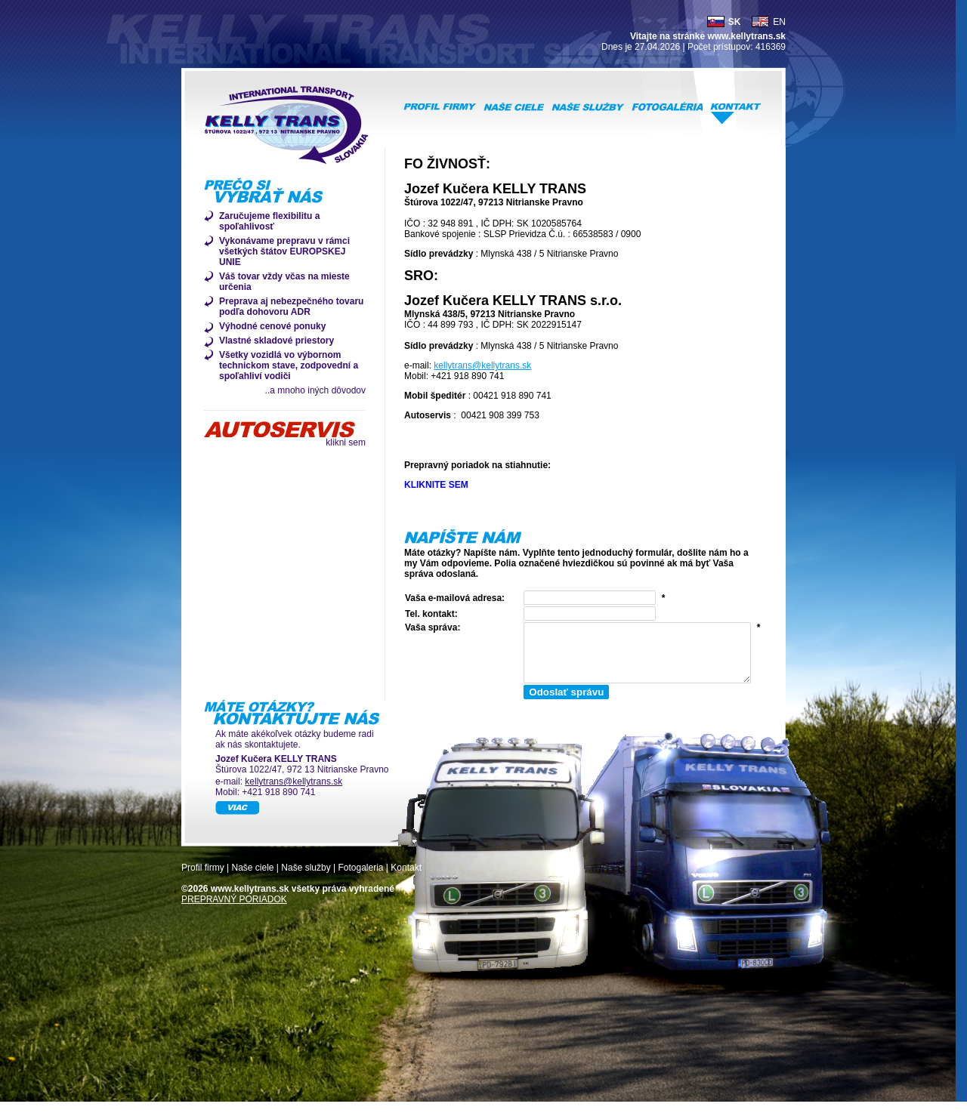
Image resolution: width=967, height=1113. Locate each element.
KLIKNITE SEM (436, 484)
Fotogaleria (360, 879)
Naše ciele (252, 879)
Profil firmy (202, 879)
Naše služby (305, 879)
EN (779, 22)
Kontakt (406, 879)
